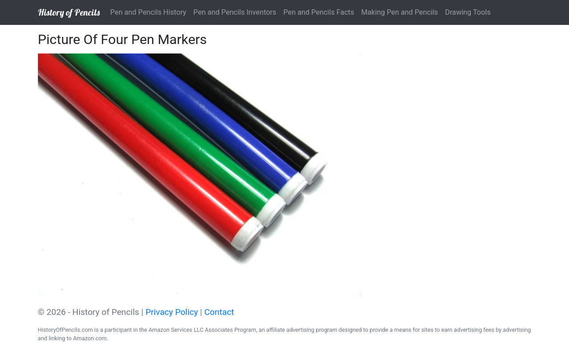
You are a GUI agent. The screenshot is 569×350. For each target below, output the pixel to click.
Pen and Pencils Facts (318, 12)
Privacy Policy (171, 312)
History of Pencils (69, 12)
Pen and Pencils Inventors (234, 12)
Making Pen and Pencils (399, 12)
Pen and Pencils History (148, 12)
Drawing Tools (467, 12)
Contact (219, 312)
